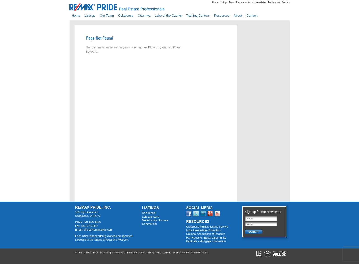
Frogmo (204, 252)
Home (215, 2)
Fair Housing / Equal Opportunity (206, 237)
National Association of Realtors (205, 234)
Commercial (149, 224)
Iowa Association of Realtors (203, 230)
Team (231, 2)
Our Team (107, 15)
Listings (224, 2)
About (251, 2)
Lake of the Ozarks (168, 15)
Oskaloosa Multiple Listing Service (207, 226)
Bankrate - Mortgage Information (206, 241)
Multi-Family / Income (155, 220)
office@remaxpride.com (98, 229)
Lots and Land (150, 216)
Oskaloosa (125, 15)
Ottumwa (144, 15)
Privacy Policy (154, 252)
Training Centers (198, 15)
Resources (241, 2)
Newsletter (261, 2)
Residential (148, 213)
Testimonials (274, 2)
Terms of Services (136, 252)
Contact (286, 2)
